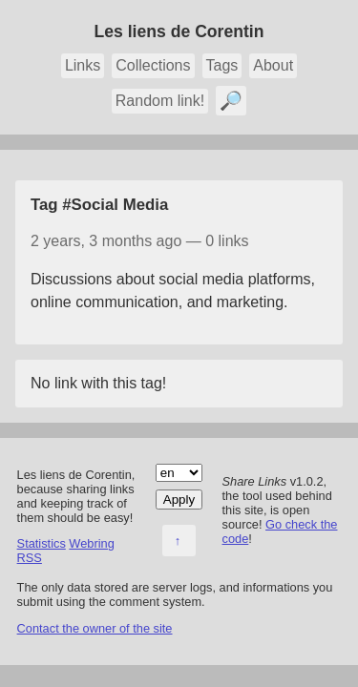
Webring (91, 543)
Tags (222, 65)
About (273, 65)
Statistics (41, 543)
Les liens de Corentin (179, 31)
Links (82, 65)
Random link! (160, 101)
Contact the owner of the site (95, 628)
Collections (153, 65)
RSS (29, 558)
